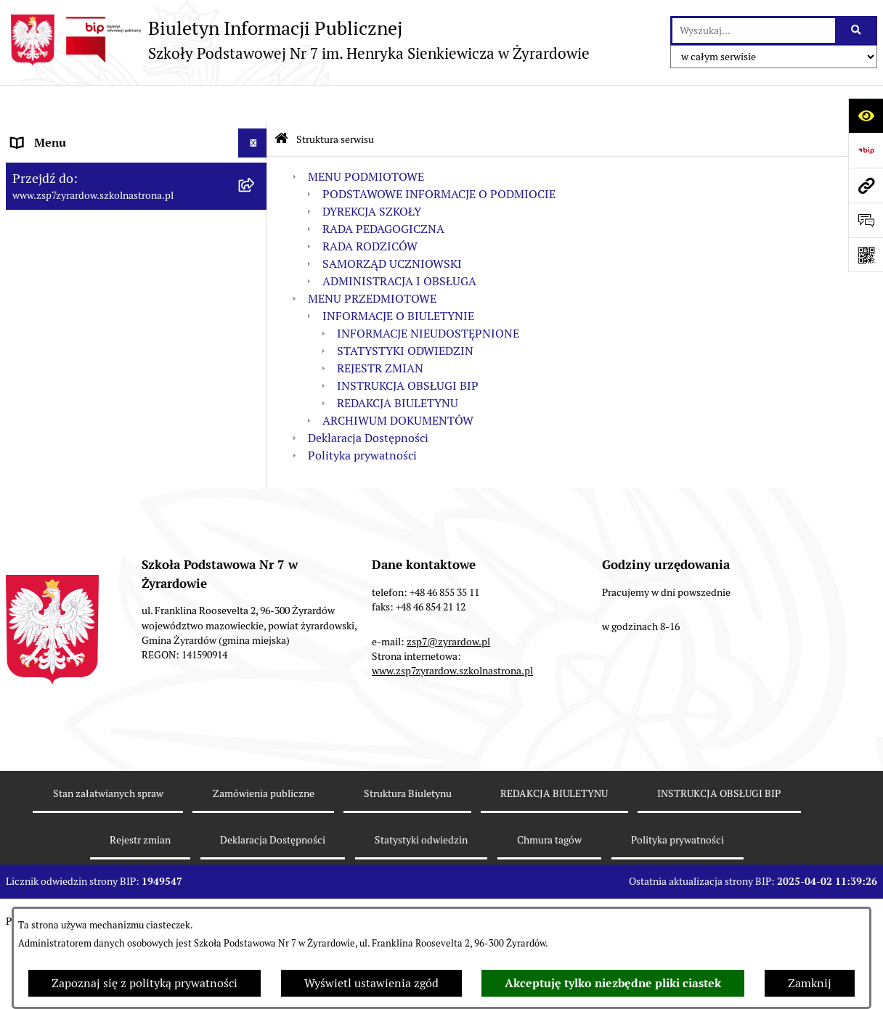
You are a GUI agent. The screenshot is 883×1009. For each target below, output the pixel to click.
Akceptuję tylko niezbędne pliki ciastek (613, 983)
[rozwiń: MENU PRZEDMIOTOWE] (256, 420)
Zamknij (809, 983)
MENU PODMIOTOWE (366, 137)
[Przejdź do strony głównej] (298, 40)
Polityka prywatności (362, 416)
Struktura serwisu (335, 100)
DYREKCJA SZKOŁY (371, 172)
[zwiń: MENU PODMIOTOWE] (256, 134)
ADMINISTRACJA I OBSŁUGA (399, 242)
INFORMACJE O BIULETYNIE (398, 277)
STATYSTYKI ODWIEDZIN (405, 311)
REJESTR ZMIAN (380, 329)
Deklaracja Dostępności (368, 399)
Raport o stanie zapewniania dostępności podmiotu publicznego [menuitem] (118, 486)
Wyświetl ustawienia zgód (371, 983)
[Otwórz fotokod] (865, 254)
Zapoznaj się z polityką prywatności (144, 983)
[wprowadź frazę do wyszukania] (753, 30)
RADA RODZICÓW (370, 207)
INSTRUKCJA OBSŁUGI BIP (408, 346)
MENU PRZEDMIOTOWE (372, 259)
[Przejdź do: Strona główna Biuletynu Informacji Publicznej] (281, 101)
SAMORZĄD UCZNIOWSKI (392, 224)
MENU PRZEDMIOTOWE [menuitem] (76, 419)
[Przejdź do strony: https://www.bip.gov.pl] (865, 150)
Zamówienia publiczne (263, 866)
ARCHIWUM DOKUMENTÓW (397, 381)
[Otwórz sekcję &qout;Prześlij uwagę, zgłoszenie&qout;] (865, 220)
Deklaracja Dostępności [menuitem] (72, 448)
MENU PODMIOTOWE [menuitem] (70, 133)
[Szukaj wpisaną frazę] (857, 30)
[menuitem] (136, 180)
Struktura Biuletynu (408, 866)
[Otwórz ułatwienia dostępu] (865, 115)
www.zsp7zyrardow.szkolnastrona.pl (452, 744)
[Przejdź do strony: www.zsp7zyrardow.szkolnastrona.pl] (865, 185)
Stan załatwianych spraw (108, 866)
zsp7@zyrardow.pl (448, 715)
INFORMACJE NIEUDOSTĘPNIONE (428, 294)
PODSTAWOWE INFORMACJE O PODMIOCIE (439, 155)
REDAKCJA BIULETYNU (397, 364)
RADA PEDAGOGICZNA (383, 189)
